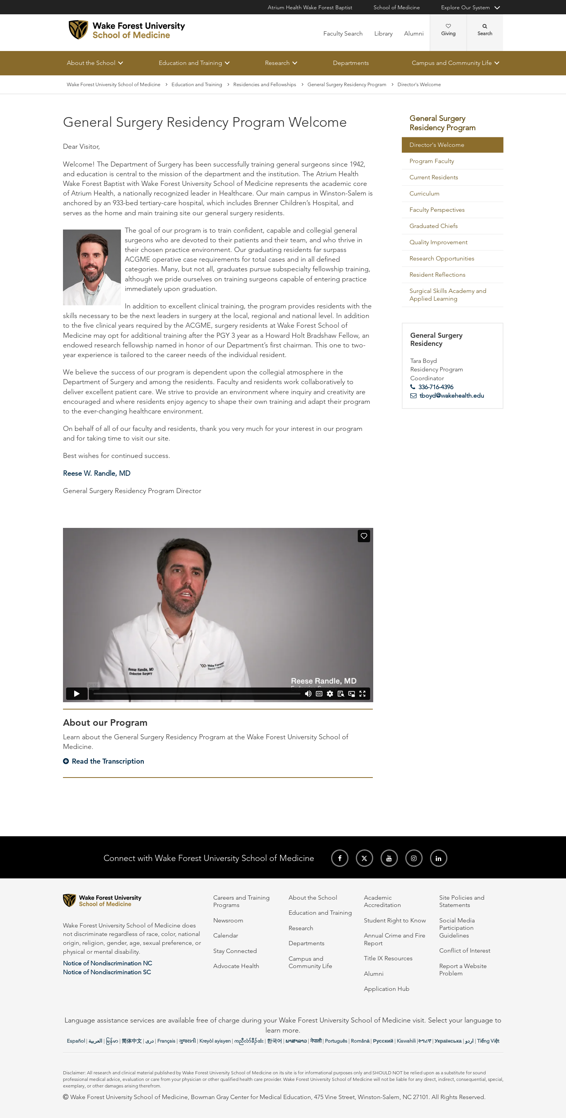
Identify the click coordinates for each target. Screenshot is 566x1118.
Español (76, 1041)
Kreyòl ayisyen (215, 1041)
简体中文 (132, 1041)
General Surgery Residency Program (347, 84)
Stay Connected (235, 951)
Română (360, 1041)
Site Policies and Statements (461, 901)
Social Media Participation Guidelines (457, 928)
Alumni (414, 33)
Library (383, 33)
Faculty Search (343, 33)
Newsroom (228, 920)
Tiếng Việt (488, 1041)
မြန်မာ (112, 1041)
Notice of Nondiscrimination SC (107, 972)
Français (166, 1041)
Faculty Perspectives (437, 209)
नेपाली (315, 1041)
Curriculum (425, 193)
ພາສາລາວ (296, 1041)
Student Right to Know (395, 920)
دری (149, 1041)
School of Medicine (397, 7)
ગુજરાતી (187, 1041)
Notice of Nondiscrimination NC (107, 963)
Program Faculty (432, 161)
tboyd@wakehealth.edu (452, 396)
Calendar (225, 935)
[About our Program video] (218, 615)
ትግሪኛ (424, 1041)
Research (277, 62)
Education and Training (190, 62)
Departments (351, 62)
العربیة (95, 1041)
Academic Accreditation (382, 901)
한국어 (274, 1041)
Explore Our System (465, 7)
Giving (448, 30)
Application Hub (387, 988)
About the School (91, 62)
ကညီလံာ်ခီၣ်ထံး (248, 1041)
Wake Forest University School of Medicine (113, 84)
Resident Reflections (438, 274)
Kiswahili (406, 1041)
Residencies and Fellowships (264, 84)
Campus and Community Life (452, 62)
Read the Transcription (108, 761)
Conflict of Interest (464, 950)
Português (336, 1041)
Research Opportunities (442, 258)
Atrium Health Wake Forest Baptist (310, 7)
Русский (383, 1041)
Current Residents (434, 177)
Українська (448, 1041)
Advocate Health (236, 966)
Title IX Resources (388, 958)
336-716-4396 (435, 387)
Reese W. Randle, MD (96, 473)
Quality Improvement (438, 242)
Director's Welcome (437, 144)
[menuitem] (452, 124)
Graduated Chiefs (434, 226)
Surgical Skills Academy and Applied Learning (448, 294)
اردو (469, 1041)
